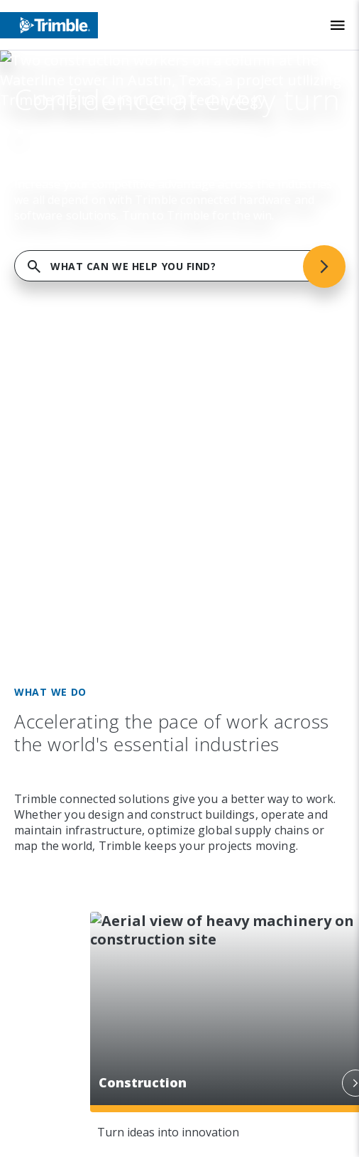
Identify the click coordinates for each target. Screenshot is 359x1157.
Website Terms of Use (98, 980)
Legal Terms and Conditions (112, 950)
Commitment (97, 358)
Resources (87, 430)
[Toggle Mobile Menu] (338, 25)
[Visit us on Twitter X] (155, 536)
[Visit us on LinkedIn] (48, 536)
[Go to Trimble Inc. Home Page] (97, 622)
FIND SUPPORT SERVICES (179, 141)
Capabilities (95, 286)
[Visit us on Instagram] (74, 536)
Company (81, 213)
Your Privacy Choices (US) (104, 1099)
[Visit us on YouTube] (128, 536)
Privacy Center (75, 1010)
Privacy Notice (75, 1040)
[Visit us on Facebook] (101, 536)
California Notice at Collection (119, 1069)
